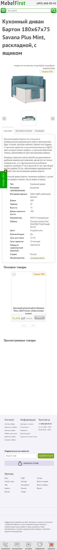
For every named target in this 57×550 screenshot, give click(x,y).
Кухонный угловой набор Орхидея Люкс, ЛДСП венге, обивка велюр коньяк (28, 309)
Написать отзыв (30, 463)
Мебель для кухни (11, 433)
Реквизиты (24, 430)
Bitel (6, 478)
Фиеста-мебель (42, 485)
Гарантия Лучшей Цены (28, 437)
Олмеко (23, 488)
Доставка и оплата (26, 424)
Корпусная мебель (11, 427)
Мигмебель (25, 485)
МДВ (23, 478)
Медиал (24, 481)
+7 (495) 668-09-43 (45, 424)
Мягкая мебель (10, 424)
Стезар (39, 478)
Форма (39, 488)
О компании (24, 427)
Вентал (7, 492)
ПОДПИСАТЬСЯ (46, 456)
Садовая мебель (10, 440)
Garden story (9, 481)
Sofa (6, 485)
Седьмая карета (37, 258)
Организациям (25, 433)
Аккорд (7, 488)
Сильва (23, 492)
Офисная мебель (10, 437)
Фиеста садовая (42, 481)
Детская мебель (10, 430)
